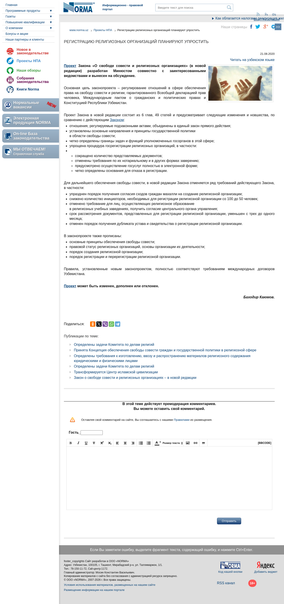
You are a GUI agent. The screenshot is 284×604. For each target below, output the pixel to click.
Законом (117, 120)
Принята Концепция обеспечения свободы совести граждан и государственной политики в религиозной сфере (165, 350)
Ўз (266, 14)
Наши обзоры (29, 70)
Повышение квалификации (25, 22)
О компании (14, 28)
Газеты (10, 16)
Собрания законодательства (33, 80)
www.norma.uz (78, 30)
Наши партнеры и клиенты (25, 39)
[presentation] (100, 521)
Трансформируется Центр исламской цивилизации (116, 372)
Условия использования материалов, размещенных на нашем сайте (109, 584)
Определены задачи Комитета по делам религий (114, 344)
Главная (11, 5)
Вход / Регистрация (267, 19)
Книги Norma (28, 89)
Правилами (181, 419)
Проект (70, 66)
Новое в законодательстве (33, 51)
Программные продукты (23, 10)
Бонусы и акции (17, 33)
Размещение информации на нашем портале (94, 590)
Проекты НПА (29, 61)
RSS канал (226, 583)
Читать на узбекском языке (252, 60)
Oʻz (274, 14)
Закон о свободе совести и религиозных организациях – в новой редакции (135, 378)
